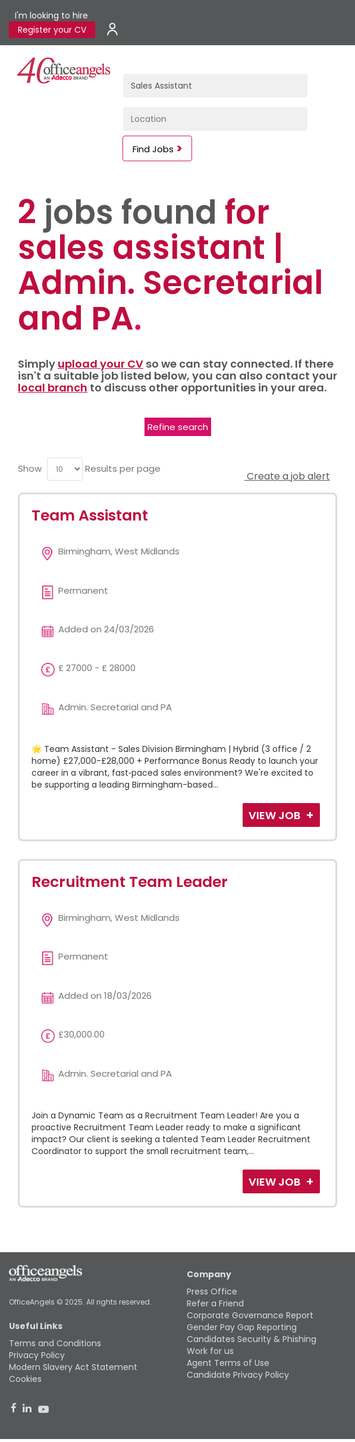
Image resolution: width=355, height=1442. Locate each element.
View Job (276, 815)
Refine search (177, 427)
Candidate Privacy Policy (238, 1375)
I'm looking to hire (51, 15)
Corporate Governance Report (250, 1315)
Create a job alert (287, 476)
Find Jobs (153, 149)
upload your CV (100, 363)
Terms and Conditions (55, 1343)
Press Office (212, 1291)
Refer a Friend (215, 1303)
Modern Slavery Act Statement (73, 1367)
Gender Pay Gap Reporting (242, 1327)
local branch (52, 387)
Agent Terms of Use (228, 1363)
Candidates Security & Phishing (251, 1339)
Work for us (210, 1351)
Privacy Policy (37, 1355)
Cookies (25, 1379)
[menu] (65, 469)
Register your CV (52, 30)
